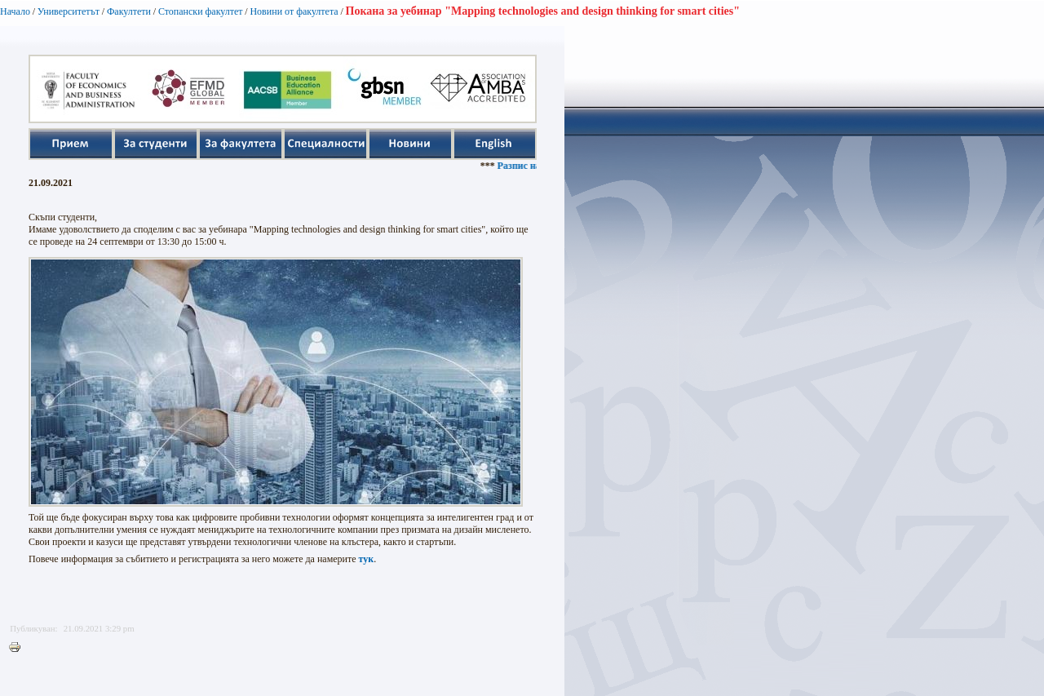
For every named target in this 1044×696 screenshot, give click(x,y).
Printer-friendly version (18, 648)
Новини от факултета (294, 11)
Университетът (69, 11)
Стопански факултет (200, 11)
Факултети (129, 11)
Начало (15, 11)
